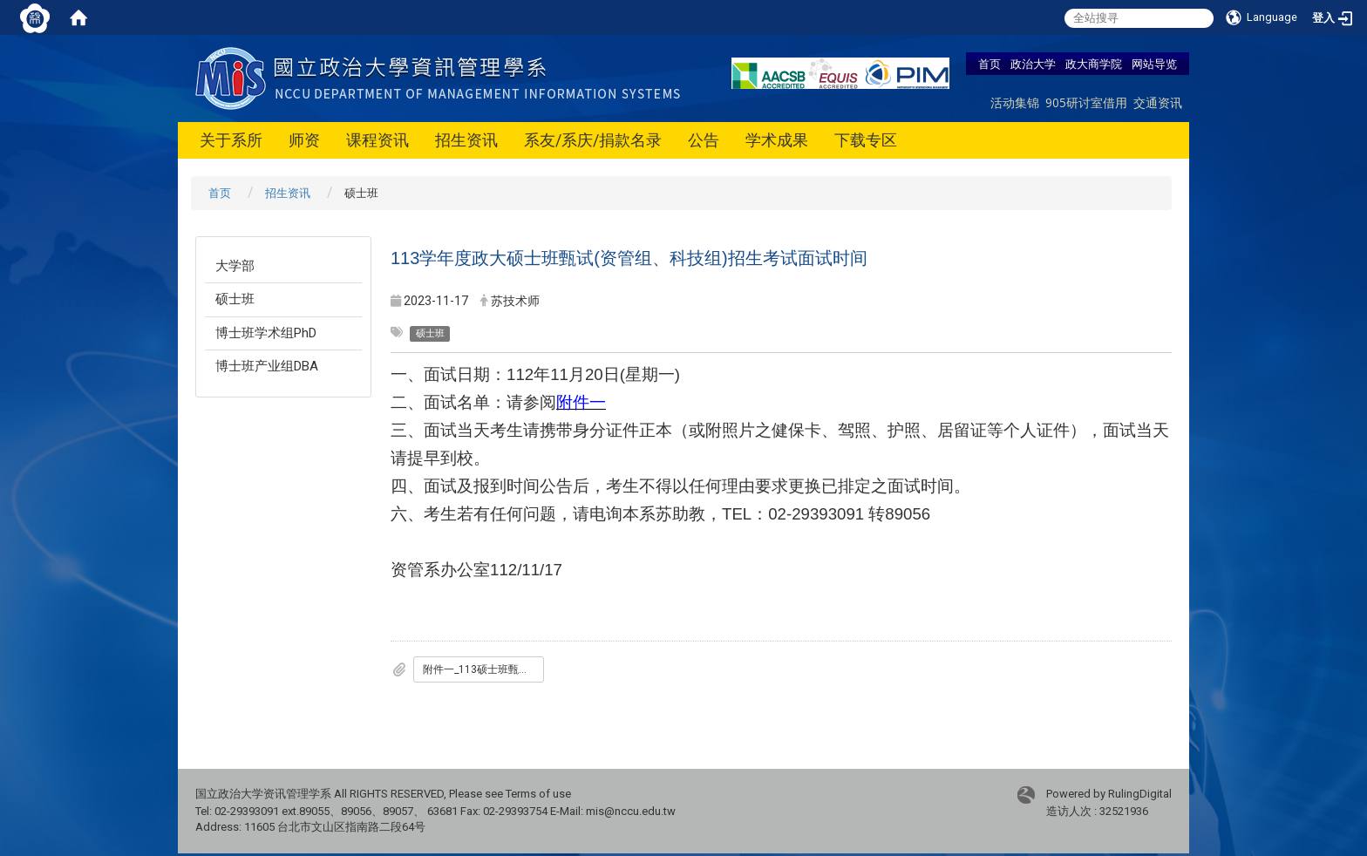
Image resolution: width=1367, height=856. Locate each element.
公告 (703, 140)
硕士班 (235, 299)
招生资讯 (466, 140)
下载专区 (865, 140)
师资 (304, 140)
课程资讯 (377, 140)
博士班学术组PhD (265, 333)
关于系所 (231, 140)
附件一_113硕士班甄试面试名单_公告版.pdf (483, 669)
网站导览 (1154, 63)
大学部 (235, 266)
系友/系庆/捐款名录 (593, 140)
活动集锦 (1014, 102)
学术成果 (776, 140)
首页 (989, 63)
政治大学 (1033, 63)
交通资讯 (1157, 102)
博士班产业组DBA (266, 366)
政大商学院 (1093, 63)
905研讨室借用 (1086, 102)
